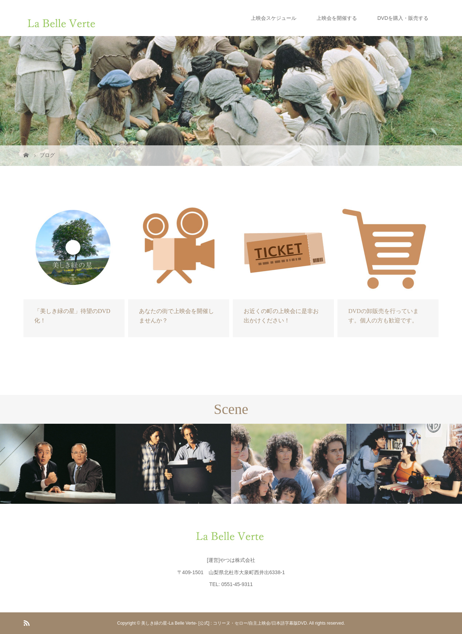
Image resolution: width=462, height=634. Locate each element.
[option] (58, 464)
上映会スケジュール (273, 18)
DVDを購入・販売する (402, 18)
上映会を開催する (337, 18)
